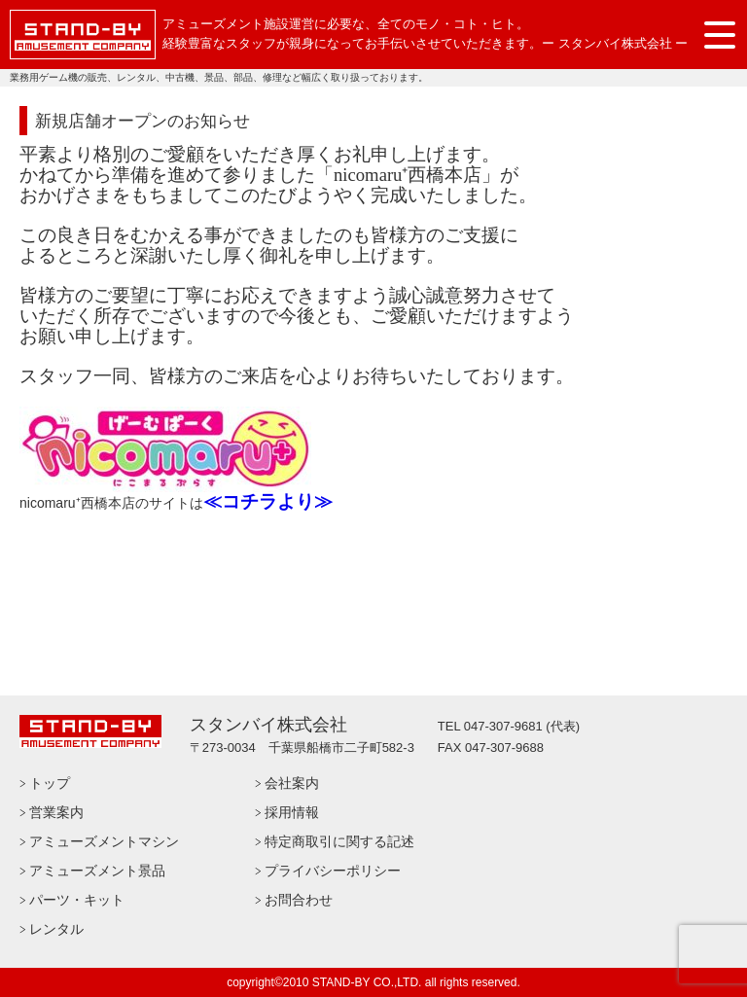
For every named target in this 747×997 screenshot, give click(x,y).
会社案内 (292, 783)
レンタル (56, 929)
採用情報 (292, 812)
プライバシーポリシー (333, 870)
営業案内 (56, 812)
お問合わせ (299, 900)
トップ (49, 783)
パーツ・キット (76, 900)
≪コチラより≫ (268, 501)
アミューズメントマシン (104, 841)
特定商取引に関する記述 (339, 841)
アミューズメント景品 (97, 870)
